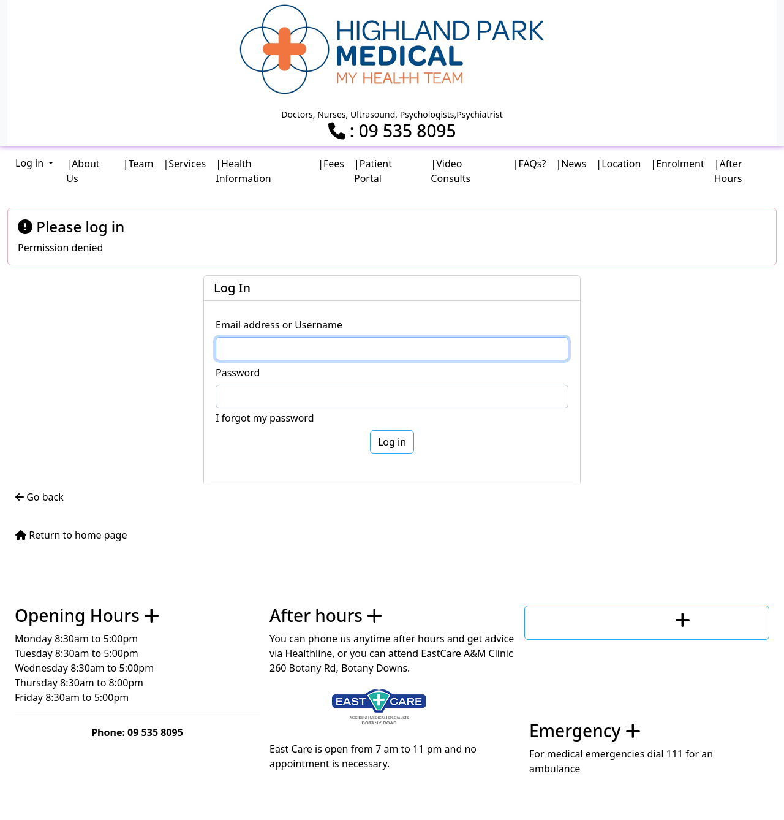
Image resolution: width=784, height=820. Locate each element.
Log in (30, 163)
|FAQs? (529, 163)
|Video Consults (450, 171)
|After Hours (728, 171)
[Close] (761, 225)
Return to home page (71, 535)
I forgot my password (265, 418)
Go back (39, 497)
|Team (138, 163)
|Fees (331, 163)
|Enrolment (677, 163)
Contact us (627, 619)
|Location (618, 163)
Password (238, 372)
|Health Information (243, 171)
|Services (184, 163)
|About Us (82, 171)
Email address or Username (279, 325)
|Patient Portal (373, 171)
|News (571, 163)
